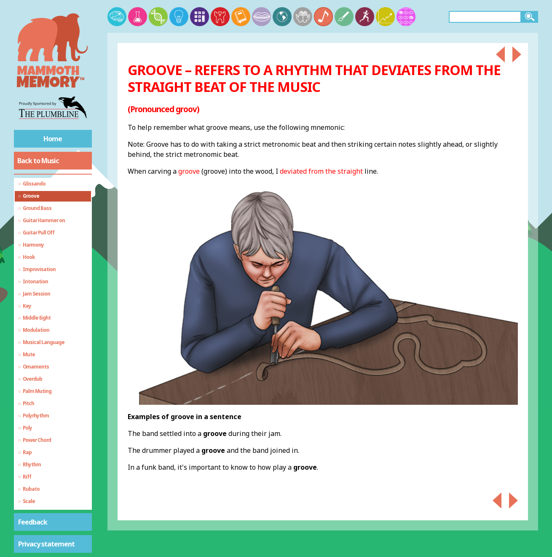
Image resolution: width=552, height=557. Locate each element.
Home (52, 138)
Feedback (32, 522)
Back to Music (38, 160)
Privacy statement (46, 544)
